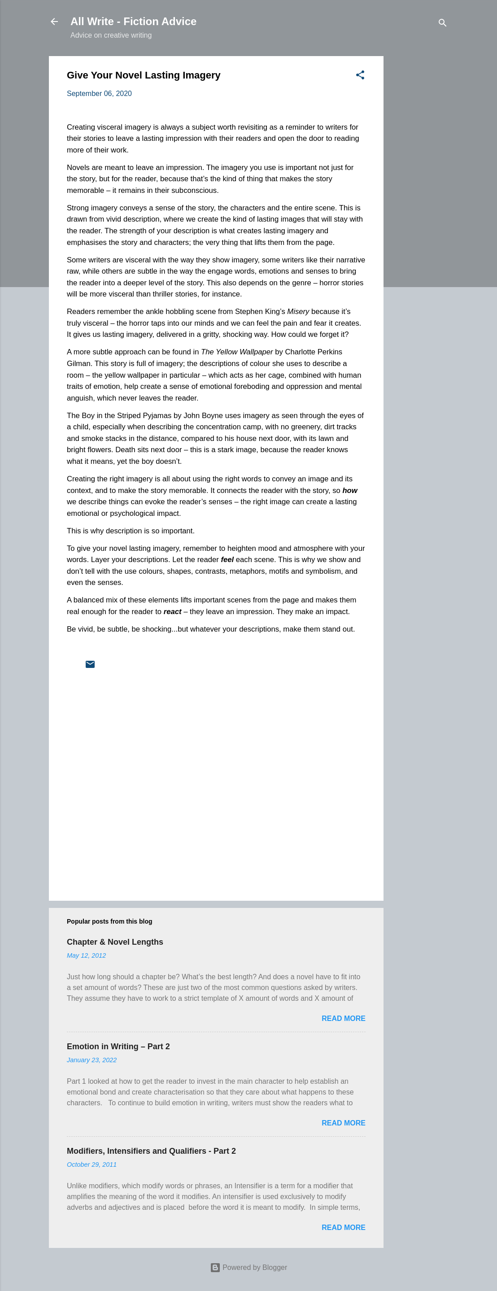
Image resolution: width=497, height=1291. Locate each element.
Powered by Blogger (249, 1267)
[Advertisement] (419, 190)
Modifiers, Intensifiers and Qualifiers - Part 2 (151, 1151)
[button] (360, 76)
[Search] (442, 24)
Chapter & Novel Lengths (115, 942)
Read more (344, 1018)
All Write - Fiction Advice (133, 21)
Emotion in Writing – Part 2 (118, 1046)
